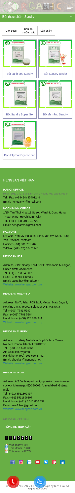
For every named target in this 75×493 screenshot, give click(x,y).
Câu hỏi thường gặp (28, 30)
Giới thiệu (11, 30)
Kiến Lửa (59, 485)
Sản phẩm (46, 30)
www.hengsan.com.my (29, 322)
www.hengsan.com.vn (28, 284)
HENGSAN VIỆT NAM (15, 419)
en (45, 7)
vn (51, 7)
